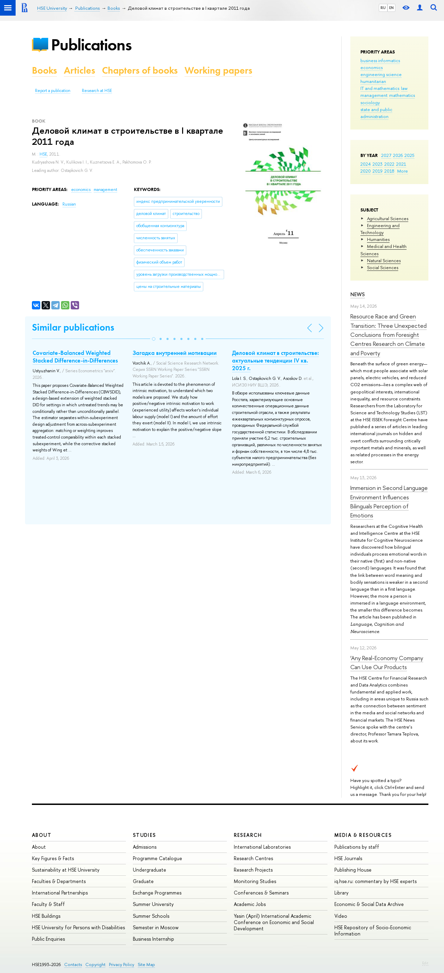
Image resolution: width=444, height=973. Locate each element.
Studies (144, 835)
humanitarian (373, 81)
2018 (389, 171)
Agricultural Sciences (387, 218)
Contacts (73, 964)
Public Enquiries (48, 938)
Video (340, 916)
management (373, 95)
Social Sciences (382, 267)
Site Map (146, 964)
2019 (378, 171)
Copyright (95, 964)
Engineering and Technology (380, 228)
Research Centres (253, 858)
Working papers (218, 70)
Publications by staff (356, 846)
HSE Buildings (46, 916)
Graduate (143, 881)
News (357, 294)
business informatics (380, 60)
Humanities (378, 239)
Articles (79, 70)
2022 (389, 164)
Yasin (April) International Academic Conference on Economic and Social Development (274, 922)
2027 (386, 155)
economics (371, 67)
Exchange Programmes (157, 892)
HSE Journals (348, 858)
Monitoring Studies (255, 881)
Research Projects (253, 869)
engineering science (381, 74)
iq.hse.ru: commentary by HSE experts (375, 881)
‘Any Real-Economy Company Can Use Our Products (386, 662)
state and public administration (376, 112)
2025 (409, 155)
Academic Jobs (250, 904)
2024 (365, 164)
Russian (69, 204)
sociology (370, 102)
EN (391, 7)
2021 (401, 164)
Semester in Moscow (156, 927)
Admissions (144, 846)
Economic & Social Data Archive (369, 904)
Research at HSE (97, 90)
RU (383, 7)
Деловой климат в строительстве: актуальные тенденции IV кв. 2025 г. (275, 360)
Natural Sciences (384, 260)
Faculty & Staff (48, 904)
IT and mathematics (379, 88)
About (41, 835)
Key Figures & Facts (53, 858)
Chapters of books (140, 70)
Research (248, 835)
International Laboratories (262, 846)
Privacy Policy (121, 964)
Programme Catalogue (157, 858)
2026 (398, 155)
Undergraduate (149, 869)
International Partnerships (60, 892)
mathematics (402, 95)
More (402, 171)
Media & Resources (363, 835)
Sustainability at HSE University (66, 869)
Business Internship (153, 938)
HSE (43, 154)
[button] (153, 338)
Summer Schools (151, 916)
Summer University (153, 904)
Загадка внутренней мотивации (175, 353)
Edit (425, 962)
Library (341, 892)
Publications (91, 44)
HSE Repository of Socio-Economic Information (372, 930)
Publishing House (353, 869)
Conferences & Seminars (261, 892)
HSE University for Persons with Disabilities (78, 927)
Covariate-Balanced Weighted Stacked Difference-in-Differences (75, 356)
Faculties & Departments (59, 881)
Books (44, 70)
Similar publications (73, 327)
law (404, 88)
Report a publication (52, 90)
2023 (378, 164)
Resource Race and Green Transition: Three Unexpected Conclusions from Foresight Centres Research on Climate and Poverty (388, 334)
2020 (365, 171)
